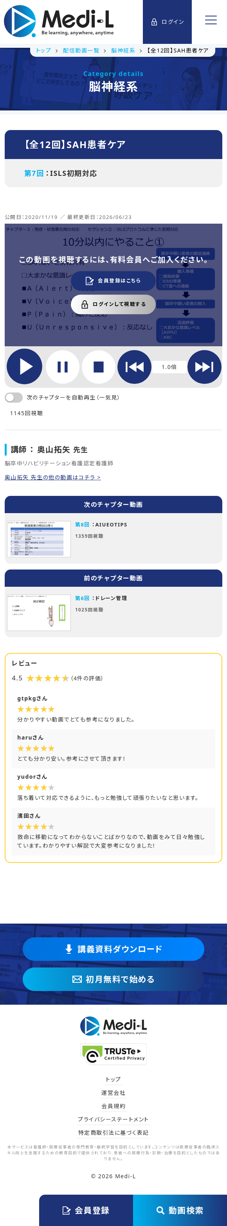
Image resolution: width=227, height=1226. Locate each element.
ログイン (167, 21)
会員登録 (86, 1210)
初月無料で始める (113, 979)
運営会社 (113, 1092)
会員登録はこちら (113, 281)
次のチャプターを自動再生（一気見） (74, 397)
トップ (113, 1079)
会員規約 (113, 1106)
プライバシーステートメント (113, 1119)
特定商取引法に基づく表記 (113, 1132)
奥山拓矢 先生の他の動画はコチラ (51, 477)
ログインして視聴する (113, 304)
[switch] (14, 397)
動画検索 (180, 1210)
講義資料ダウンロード (113, 949)
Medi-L (125, 1176)
